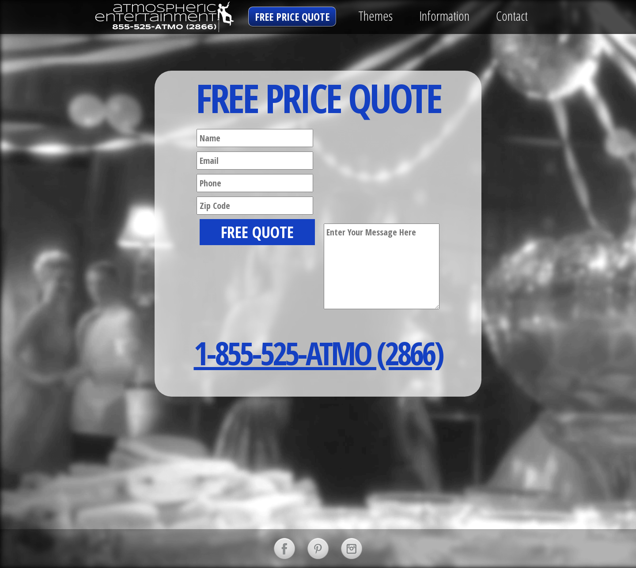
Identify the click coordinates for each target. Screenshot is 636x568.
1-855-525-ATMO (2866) (318, 353)
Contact (512, 16)
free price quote (292, 16)
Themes (375, 16)
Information (444, 16)
